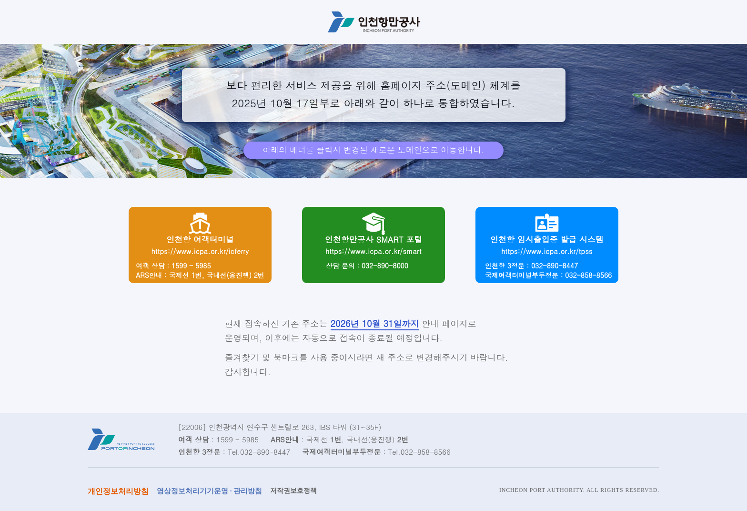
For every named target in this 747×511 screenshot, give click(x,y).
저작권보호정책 (293, 490)
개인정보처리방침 (118, 491)
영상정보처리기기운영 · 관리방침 (209, 491)
